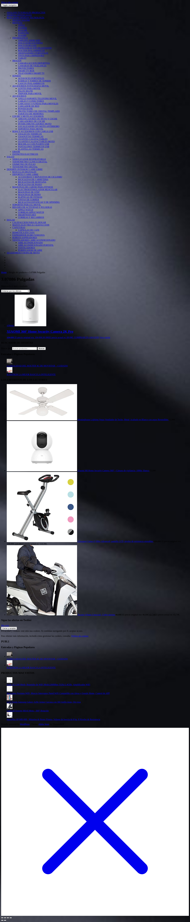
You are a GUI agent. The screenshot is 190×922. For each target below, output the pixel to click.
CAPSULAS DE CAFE (28, 230)
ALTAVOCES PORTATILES (31, 78)
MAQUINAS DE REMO (29, 194)
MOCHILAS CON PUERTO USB (33, 144)
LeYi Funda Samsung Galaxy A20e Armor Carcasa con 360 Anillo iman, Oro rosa (44, 702)
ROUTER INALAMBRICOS (31, 50)
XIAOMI (22, 35)
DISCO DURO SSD (27, 45)
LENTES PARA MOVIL (29, 88)
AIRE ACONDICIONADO (30, 242)
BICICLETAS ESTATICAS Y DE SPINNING (39, 202)
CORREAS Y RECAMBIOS (31, 217)
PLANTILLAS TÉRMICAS (31, 149)
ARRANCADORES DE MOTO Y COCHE (37, 119)
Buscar (41, 348)
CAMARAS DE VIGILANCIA (32, 65)
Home (4, 272)
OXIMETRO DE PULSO (23, 164)
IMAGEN (16, 60)
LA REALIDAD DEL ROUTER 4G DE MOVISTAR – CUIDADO (37, 366)
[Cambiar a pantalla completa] (5, 917)
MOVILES (17, 22)
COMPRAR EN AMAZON (86, 337)
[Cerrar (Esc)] (11, 917)
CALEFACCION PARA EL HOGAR (29, 222)
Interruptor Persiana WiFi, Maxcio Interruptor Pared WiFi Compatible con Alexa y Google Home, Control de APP (58, 693)
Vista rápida (104, 337)
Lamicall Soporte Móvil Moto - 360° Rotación (28, 711)
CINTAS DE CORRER (28, 199)
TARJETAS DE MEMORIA (31, 113)
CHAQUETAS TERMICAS (30, 136)
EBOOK (16, 151)
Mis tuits (5, 625)
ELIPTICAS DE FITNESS (30, 197)
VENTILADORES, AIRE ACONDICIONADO (33, 240)
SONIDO (16, 76)
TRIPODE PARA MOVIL (30, 93)
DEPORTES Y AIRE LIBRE (25, 174)
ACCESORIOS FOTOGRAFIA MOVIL (30, 86)
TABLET (22, 58)
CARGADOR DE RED (28, 106)
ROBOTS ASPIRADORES (24, 237)
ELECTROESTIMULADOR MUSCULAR (37, 189)
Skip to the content (9, 2)
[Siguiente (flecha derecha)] (5, 920)
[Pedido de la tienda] (15, 291)
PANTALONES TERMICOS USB (33, 146)
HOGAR (11, 220)
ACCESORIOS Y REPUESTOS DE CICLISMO (40, 177)
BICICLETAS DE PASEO (30, 184)
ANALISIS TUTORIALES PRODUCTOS (26, 12)
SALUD (10, 156)
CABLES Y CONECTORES (31, 101)
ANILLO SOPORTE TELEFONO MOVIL (37, 98)
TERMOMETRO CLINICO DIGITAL (29, 162)
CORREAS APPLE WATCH (31, 212)
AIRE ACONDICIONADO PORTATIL (36, 245)
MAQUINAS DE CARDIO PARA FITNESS (32, 187)
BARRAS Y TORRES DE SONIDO (34, 81)
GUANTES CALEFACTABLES (33, 139)
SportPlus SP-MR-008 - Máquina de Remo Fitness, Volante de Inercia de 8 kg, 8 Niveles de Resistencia (53, 719)
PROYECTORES (26, 68)
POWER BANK (25, 108)
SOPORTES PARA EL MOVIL (26, 205)
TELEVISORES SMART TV (31, 73)
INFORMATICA (20, 38)
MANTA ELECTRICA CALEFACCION (30, 225)
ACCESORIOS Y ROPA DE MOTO (23, 253)
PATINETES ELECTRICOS (25, 154)
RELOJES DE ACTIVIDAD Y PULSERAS (32, 207)
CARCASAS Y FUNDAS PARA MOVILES (38, 103)
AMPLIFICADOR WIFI (29, 40)
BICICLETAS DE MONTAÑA (32, 182)
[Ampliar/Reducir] (2, 917)
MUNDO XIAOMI (21, 20)
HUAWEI (22, 28)
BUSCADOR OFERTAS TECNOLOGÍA (25, 17)
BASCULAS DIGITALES (24, 172)
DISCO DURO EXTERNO (30, 43)
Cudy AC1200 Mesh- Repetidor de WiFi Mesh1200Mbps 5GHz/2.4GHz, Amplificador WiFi (48, 684)
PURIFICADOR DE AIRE (30, 250)
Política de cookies (79, 636)
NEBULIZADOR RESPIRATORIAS (29, 159)
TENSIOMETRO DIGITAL (25, 167)
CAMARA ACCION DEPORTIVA (34, 63)
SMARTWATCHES (27, 215)
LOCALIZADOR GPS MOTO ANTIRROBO (38, 126)
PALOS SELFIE (25, 91)
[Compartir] (8, 917)
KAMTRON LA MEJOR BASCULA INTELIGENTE (31, 374)
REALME (22, 30)
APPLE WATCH (25, 210)
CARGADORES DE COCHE (31, 121)
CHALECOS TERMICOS (30, 134)
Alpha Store (43, 724)
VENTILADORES (26, 247)
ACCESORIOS (19, 96)
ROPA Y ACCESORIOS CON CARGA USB (32, 131)
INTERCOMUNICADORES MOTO (34, 124)
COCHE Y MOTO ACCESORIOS (28, 116)
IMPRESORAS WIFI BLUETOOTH (35, 48)
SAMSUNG (23, 33)
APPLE (21, 25)
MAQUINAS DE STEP (29, 192)
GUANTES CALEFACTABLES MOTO (36, 141)
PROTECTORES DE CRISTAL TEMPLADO (39, 111)
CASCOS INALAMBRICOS (31, 83)
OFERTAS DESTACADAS (19, 15)
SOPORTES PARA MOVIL (30, 129)
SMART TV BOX (26, 71)
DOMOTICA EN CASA (23, 232)
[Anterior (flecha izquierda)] (2, 920)
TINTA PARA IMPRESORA (31, 55)
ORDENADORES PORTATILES (33, 53)
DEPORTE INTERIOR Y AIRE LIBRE (25, 169)
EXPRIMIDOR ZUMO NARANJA (28, 235)
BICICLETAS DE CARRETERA (33, 179)
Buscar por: (6, 348)
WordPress (25, 724)
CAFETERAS (18, 227)
